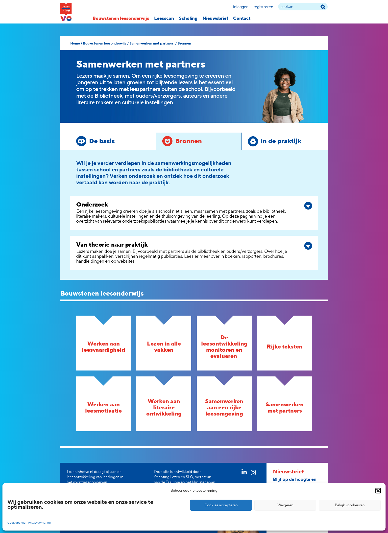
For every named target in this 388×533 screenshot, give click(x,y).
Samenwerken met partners (151, 43)
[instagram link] (253, 473)
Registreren (263, 6)
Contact (241, 18)
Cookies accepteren (221, 505)
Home (75, 43)
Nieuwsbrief (215, 18)
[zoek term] (303, 6)
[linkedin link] (244, 473)
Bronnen (184, 43)
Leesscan (164, 18)
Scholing (188, 18)
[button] (378, 490)
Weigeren (285, 505)
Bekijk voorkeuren (350, 505)
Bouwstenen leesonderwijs (121, 18)
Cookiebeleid (16, 523)
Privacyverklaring (39, 523)
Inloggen (240, 6)
